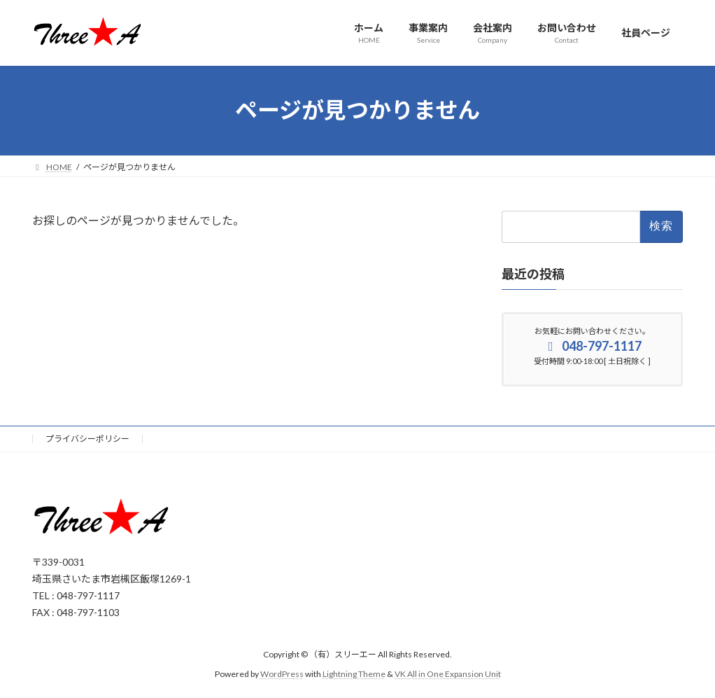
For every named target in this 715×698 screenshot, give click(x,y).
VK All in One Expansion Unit (448, 674)
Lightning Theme (354, 674)
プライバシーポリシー (87, 438)
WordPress (282, 674)
